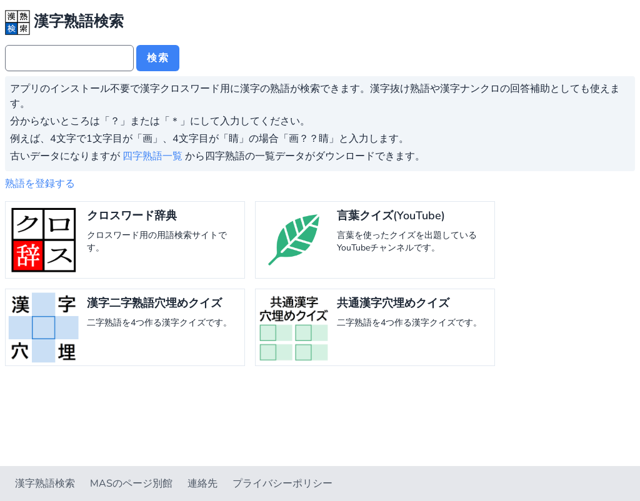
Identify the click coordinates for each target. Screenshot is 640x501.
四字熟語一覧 (152, 156)
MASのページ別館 (131, 483)
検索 (158, 58)
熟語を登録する (40, 184)
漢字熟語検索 (45, 483)
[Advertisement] (320, 418)
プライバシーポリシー (282, 483)
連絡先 (203, 483)
